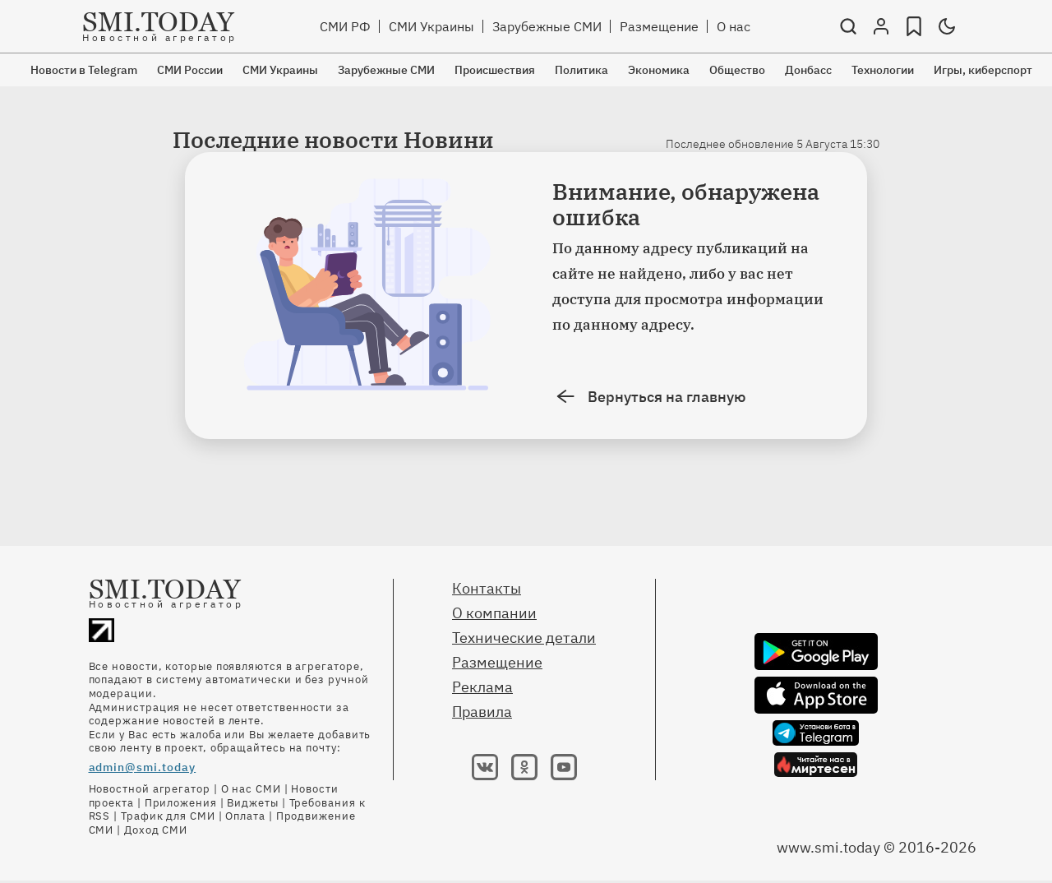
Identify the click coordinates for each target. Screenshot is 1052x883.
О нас (733, 26)
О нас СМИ (251, 789)
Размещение (659, 26)
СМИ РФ (345, 26)
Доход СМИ (155, 830)
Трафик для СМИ (168, 816)
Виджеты (252, 803)
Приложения (181, 803)
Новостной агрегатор (149, 789)
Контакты (486, 588)
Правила (482, 711)
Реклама (482, 686)
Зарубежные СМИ (547, 26)
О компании (494, 612)
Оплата (245, 816)
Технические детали (524, 637)
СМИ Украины (431, 26)
